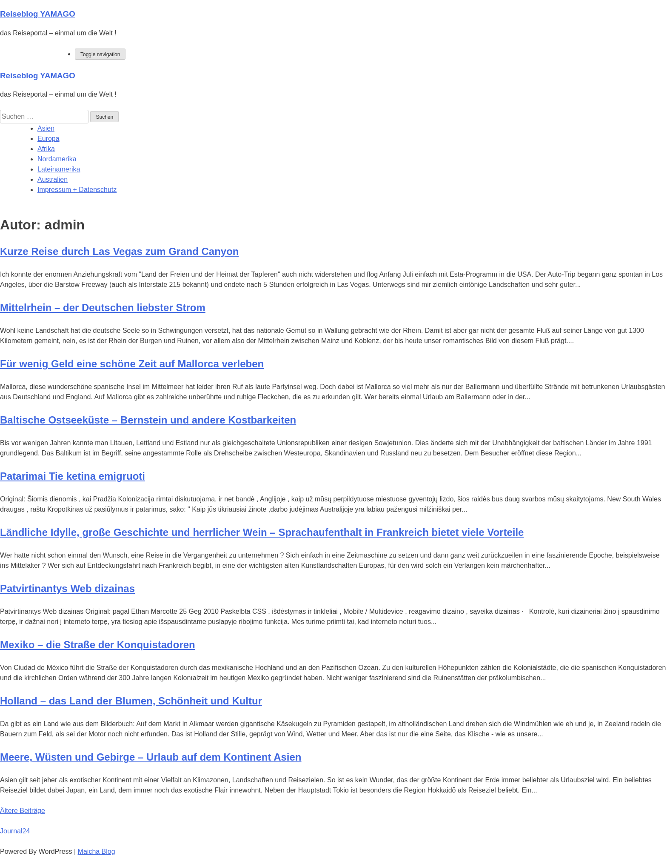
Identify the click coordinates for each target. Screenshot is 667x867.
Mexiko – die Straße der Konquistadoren (97, 644)
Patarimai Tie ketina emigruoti (72, 476)
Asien (45, 128)
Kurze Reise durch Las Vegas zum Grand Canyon (119, 251)
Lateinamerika (58, 169)
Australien (52, 179)
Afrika (46, 148)
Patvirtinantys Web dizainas (67, 588)
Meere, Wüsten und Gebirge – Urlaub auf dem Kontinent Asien (151, 757)
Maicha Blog (96, 851)
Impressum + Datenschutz (77, 189)
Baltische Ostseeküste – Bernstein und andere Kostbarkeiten (148, 420)
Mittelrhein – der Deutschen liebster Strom (102, 307)
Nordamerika (57, 159)
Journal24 (15, 831)
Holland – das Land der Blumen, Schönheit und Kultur (131, 701)
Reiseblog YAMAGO (37, 13)
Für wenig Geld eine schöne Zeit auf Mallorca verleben (132, 363)
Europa (48, 138)
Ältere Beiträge (22, 810)
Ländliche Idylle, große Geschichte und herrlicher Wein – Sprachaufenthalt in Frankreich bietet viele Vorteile (262, 532)
